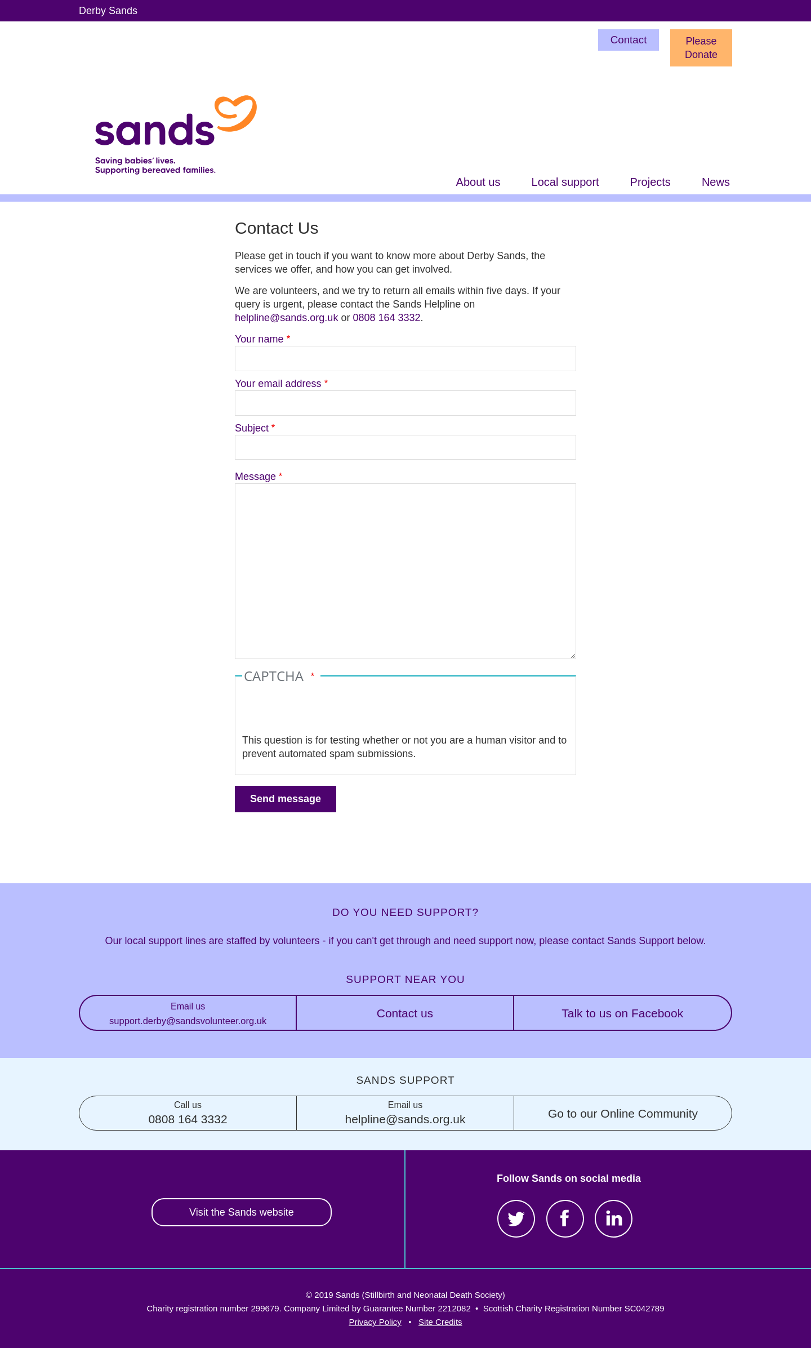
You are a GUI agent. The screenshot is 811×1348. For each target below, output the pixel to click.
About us (478, 182)
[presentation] (327, 711)
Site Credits (440, 1322)
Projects (650, 182)
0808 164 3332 (386, 317)
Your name (259, 339)
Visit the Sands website (241, 1212)
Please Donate (701, 47)
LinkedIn (613, 1219)
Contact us (405, 1013)
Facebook (565, 1219)
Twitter (516, 1219)
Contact (629, 40)
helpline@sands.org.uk (286, 317)
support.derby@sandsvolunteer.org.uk (187, 1012)
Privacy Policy (375, 1322)
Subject (252, 428)
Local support (565, 182)
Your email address (278, 383)
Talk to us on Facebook (622, 1013)
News (716, 182)
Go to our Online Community (623, 1113)
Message (255, 476)
